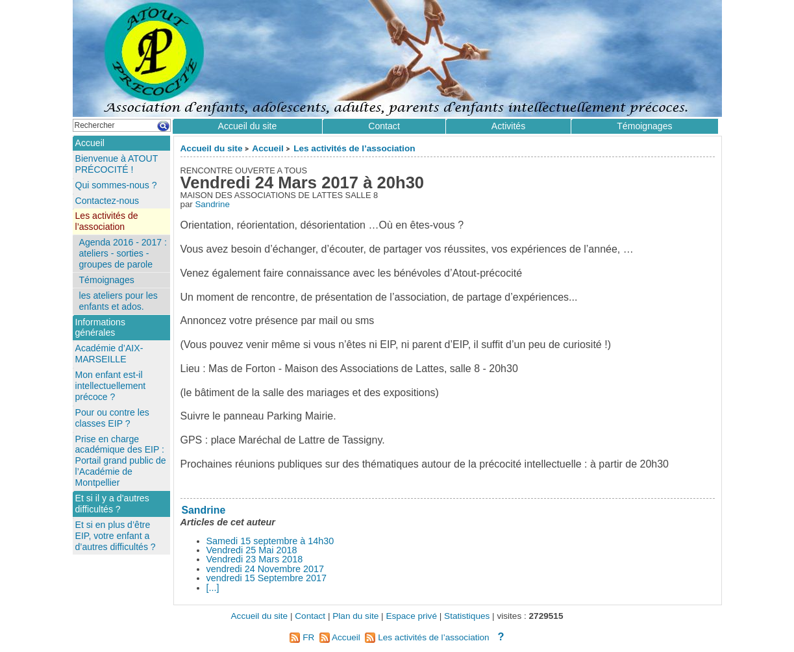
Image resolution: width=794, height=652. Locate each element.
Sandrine (212, 204)
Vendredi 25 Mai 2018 (251, 550)
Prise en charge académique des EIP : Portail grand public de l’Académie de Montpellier (120, 461)
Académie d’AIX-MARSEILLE (109, 353)
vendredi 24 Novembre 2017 (265, 569)
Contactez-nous (107, 200)
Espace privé (411, 616)
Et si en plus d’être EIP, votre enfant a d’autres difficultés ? (115, 536)
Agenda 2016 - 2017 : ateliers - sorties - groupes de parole (123, 253)
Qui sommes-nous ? (116, 185)
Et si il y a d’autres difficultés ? (112, 503)
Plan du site (355, 616)
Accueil (267, 148)
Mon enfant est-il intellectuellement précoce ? (110, 386)
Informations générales (100, 327)
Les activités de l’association (354, 148)
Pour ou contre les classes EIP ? (112, 418)
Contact (384, 126)
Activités (508, 126)
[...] (212, 588)
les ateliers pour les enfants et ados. (118, 301)
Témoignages (644, 126)
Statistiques (467, 616)
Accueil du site (211, 148)
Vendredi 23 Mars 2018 (254, 559)
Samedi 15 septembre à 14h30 (270, 541)
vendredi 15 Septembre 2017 (266, 578)
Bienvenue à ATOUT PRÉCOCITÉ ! (116, 164)
